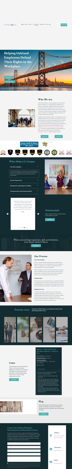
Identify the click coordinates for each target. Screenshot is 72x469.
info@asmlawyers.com (58, 463)
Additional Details (41, 369)
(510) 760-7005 (57, 450)
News (47, 24)
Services (30, 24)
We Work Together (15, 167)
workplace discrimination (54, 127)
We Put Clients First (16, 180)
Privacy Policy (16, 467)
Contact (36, 25)
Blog (49, 24)
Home (22, 24)
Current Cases (36, 24)
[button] (1, 152)
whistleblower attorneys (43, 131)
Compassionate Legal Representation (21, 191)
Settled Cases (42, 24)
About (26, 24)
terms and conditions (24, 467)
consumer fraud (45, 127)
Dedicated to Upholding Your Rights (20, 186)
